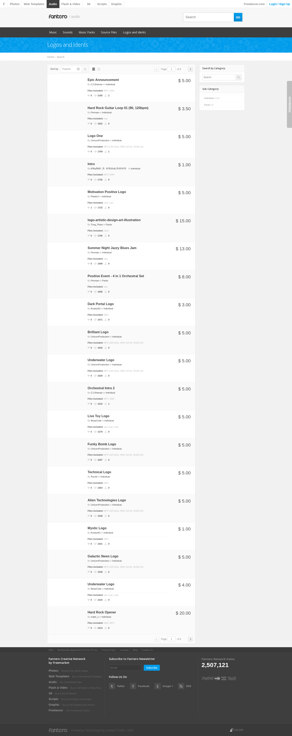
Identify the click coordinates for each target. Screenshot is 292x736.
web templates (34, 4)
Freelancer (56, 710)
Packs (109, 224)
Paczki (94, 476)
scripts (102, 4)
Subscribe (151, 667)
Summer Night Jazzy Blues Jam (112, 248)
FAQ (51, 650)
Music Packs (87, 32)
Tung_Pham (97, 224)
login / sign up (279, 4)
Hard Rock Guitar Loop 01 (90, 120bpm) (118, 108)
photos (14, 4)
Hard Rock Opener (102, 612)
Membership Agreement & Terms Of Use (77, 650)
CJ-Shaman (97, 84)
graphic (116, 4)
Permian (95, 112)
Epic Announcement (103, 80)
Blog (135, 650)
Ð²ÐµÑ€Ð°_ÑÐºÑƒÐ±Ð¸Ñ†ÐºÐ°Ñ (109, 168)
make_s (95, 617)
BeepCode (96, 420)
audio (53, 4)
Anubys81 (96, 308)
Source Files (109, 32)
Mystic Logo (97, 528)
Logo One (95, 136)
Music (53, 32)
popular (66, 69)
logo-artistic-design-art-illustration (114, 220)
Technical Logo (99, 472)
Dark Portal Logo (101, 304)
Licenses (124, 650)
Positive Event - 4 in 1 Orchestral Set (116, 276)
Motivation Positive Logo (107, 192)
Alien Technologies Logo (107, 500)
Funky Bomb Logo (102, 444)
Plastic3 (95, 196)
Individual (110, 84)
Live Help (238, 729)
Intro (91, 164)
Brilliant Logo (98, 332)
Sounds (68, 32)
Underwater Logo (101, 360)
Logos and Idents (134, 32)
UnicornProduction (100, 140)
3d (88, 4)
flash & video (70, 4)
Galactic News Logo (103, 556)
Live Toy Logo (98, 416)
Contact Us (147, 650)
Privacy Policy (109, 650)
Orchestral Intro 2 (101, 388)
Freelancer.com (254, 4)
